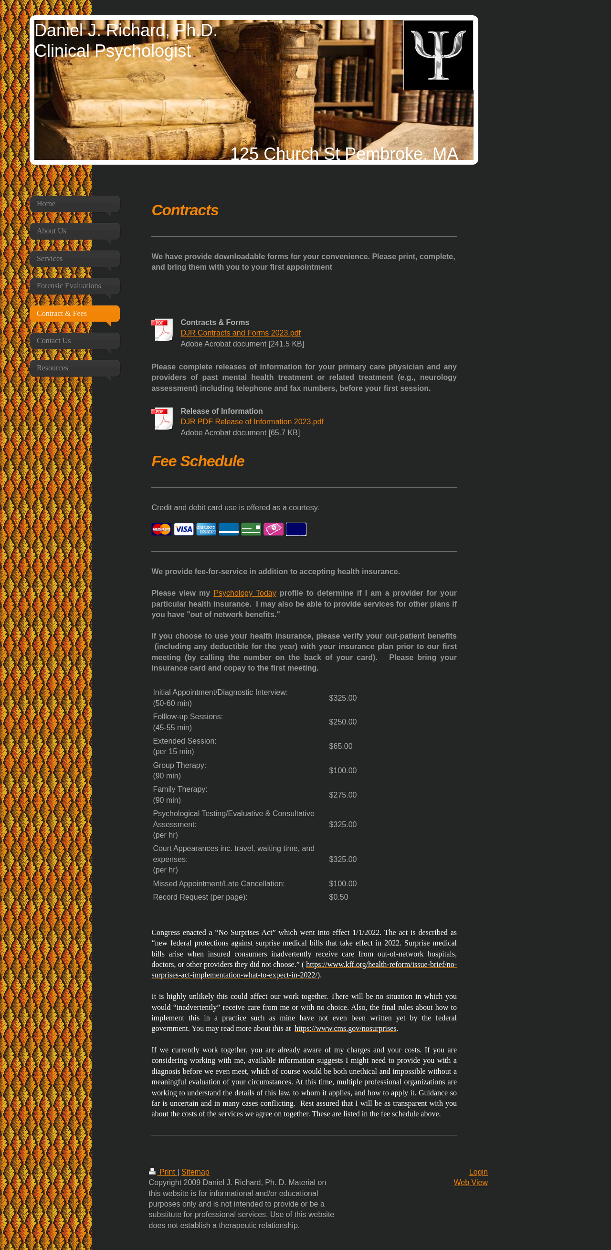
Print (163, 1172)
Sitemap (195, 1172)
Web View (471, 1182)
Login (478, 1172)
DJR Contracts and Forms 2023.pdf (240, 333)
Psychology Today (244, 593)
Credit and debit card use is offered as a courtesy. (235, 508)
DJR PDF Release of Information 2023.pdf (252, 422)
